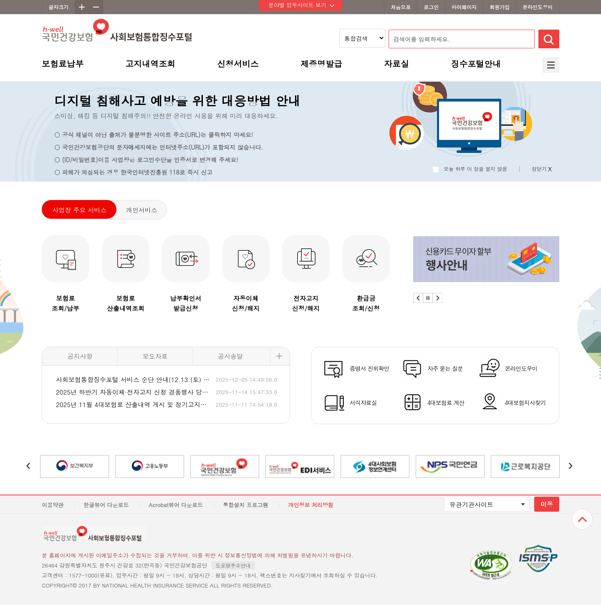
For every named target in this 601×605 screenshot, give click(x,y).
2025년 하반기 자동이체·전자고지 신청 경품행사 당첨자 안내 (133, 392)
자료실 (396, 65)
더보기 (280, 356)
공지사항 (80, 356)
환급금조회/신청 (366, 303)
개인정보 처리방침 (310, 505)
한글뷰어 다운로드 (106, 505)
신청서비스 (238, 65)
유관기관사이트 (471, 504)
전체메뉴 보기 (551, 65)
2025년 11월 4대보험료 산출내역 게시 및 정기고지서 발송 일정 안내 (133, 404)
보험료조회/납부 (65, 303)
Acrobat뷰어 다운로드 (176, 505)
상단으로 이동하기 (582, 519)
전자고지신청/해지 (306, 303)
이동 (546, 504)
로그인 (431, 6)
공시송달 (230, 356)
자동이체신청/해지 (246, 303)
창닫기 (542, 169)
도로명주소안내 (233, 565)
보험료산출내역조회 (125, 303)
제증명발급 (321, 65)
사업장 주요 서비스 (79, 209)
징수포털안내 (476, 65)
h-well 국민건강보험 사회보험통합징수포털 (117, 39)
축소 (96, 7)
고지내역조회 (150, 65)
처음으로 (401, 6)
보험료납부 (62, 65)
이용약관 (52, 505)
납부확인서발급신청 (186, 303)
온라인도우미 (538, 6)
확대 (82, 7)
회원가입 (500, 6)
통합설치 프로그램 (245, 505)
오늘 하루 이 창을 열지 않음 (475, 168)
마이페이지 (464, 6)
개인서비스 (141, 209)
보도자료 (155, 356)
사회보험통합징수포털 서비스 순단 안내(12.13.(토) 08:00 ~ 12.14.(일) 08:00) (133, 379)
